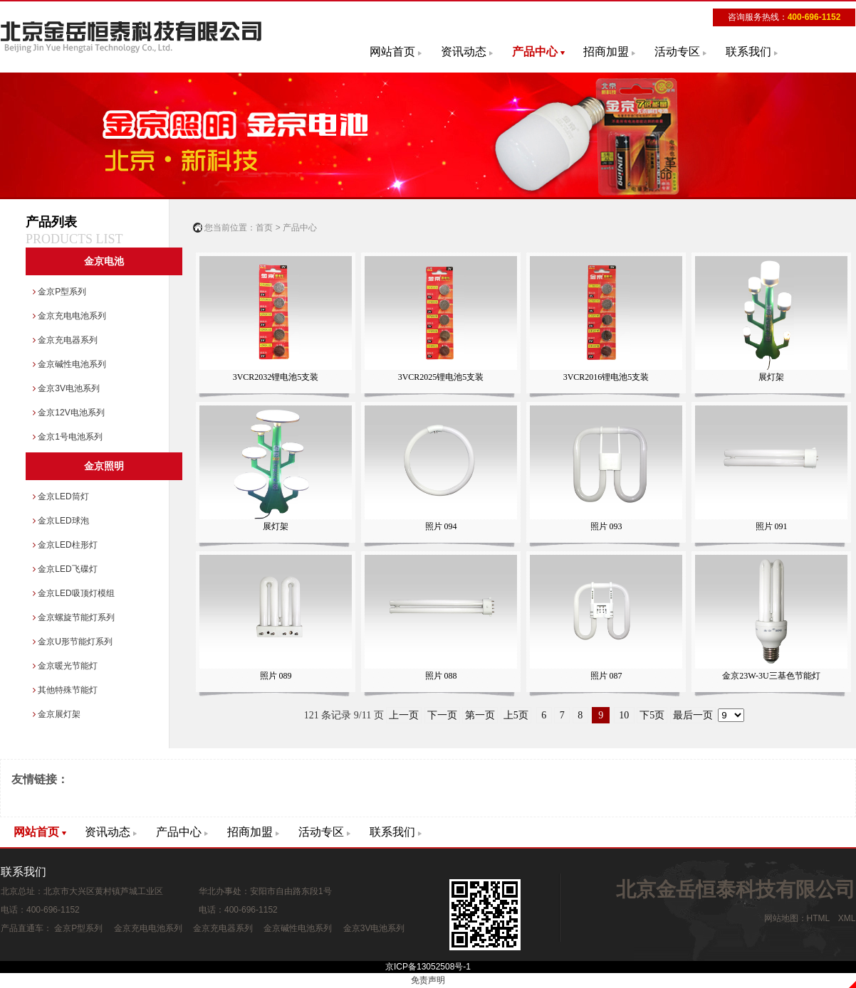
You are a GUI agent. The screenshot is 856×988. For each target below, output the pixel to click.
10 (624, 715)
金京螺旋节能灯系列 (74, 617)
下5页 (652, 715)
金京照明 (104, 466)
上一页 (404, 715)
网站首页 (392, 52)
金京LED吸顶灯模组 (74, 593)
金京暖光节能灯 (65, 666)
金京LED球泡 (61, 521)
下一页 (442, 715)
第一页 (480, 715)
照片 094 (440, 468)
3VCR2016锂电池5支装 (606, 319)
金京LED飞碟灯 (65, 569)
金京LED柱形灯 (65, 545)
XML (846, 918)
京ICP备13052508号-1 (428, 967)
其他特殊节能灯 (65, 690)
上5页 (515, 715)
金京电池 (104, 261)
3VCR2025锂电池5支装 (440, 319)
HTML (818, 918)
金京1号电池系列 (68, 437)
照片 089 (275, 618)
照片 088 (440, 618)
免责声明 (428, 980)
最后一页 (693, 715)
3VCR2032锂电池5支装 (275, 319)
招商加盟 (606, 52)
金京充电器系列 (65, 340)
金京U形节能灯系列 (73, 642)
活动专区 (677, 52)
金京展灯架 (56, 714)
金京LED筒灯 (61, 496)
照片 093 (606, 468)
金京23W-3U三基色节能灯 (771, 618)
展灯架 (771, 319)
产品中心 (535, 52)
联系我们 (748, 52)
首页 (264, 228)
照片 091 (771, 468)
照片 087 (606, 618)
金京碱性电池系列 (69, 364)
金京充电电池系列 (69, 316)
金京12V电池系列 (69, 413)
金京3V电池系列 (66, 388)
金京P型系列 (59, 292)
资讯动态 (463, 52)
